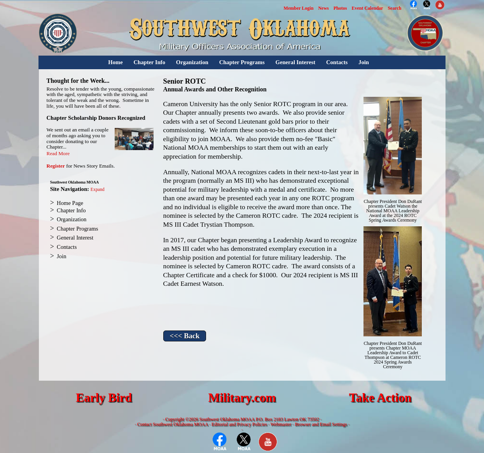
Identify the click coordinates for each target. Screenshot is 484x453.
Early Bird (104, 397)
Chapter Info (149, 62)
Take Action (380, 397)
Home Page (70, 203)
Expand (98, 189)
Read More (58, 153)
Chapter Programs (242, 62)
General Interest (295, 62)
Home (115, 62)
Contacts (337, 62)
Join (363, 62)
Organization (192, 62)
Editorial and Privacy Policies (239, 424)
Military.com (242, 397)
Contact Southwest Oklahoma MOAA (172, 424)
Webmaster (281, 424)
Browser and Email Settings (321, 424)
